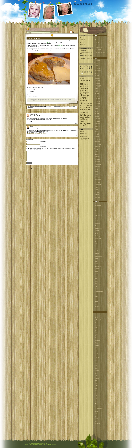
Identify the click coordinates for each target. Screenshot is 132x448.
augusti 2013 (97, 126)
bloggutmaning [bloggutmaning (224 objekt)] (85, 80)
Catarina (96, 218)
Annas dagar (97, 208)
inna (74, 40)
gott (48, 99)
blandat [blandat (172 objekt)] (82, 78)
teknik (96, 401)
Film (95, 41)
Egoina (96, 226)
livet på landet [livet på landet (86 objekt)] (88, 103)
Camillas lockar (98, 217)
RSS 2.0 (52, 106)
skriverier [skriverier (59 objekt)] (81, 110)
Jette (96, 248)
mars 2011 (97, 174)
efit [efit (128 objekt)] (91, 82)
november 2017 (98, 68)
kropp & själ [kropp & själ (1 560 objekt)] (85, 96)
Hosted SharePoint (52, 444)
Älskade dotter (97, 307)
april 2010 (97, 192)
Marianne (96, 271)
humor (96, 347)
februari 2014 (97, 116)
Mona (96, 278)
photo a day (97, 378)
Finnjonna (97, 230)
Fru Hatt (96, 233)
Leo (95, 260)
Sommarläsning (99, 47)
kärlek (96, 362)
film (95, 335)
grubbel (96, 343)
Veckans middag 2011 (100, 54)
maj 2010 (96, 191)
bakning (96, 315)
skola (96, 388)
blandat (96, 317)
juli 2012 (96, 148)
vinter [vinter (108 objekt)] (81, 126)
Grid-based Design (84, 139)
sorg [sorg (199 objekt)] (87, 112)
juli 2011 (96, 167)
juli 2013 (96, 128)
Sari (95, 289)
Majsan (96, 263)
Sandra (96, 288)
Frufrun (96, 235)
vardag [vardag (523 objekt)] (83, 121)
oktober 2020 (97, 60)
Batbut (96, 212)
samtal (96, 381)
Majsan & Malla (98, 264)
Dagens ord (97, 324)
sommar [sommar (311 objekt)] (83, 112)
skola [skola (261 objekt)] (89, 109)
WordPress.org (83, 136)
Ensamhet (82, 44)
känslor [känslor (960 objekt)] (83, 100)
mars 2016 (97, 76)
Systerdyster (97, 298)
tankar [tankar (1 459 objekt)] (83, 114)
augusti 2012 (97, 146)
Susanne (96, 296)
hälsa (96, 348)
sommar (96, 391)
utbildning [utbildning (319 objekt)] (83, 119)
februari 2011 (97, 176)
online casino (97, 376)
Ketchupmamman (98, 256)
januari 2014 (97, 118)
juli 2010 (96, 187)
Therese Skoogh (33, 114)
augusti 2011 (97, 166)
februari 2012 (97, 156)
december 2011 (98, 159)
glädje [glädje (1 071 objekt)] (83, 90)
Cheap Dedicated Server (35, 444)
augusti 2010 (97, 186)
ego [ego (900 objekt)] (81, 84)
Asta (95, 210)
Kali (95, 251)
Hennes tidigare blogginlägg (44, 42)
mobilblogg (97, 370)
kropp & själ (52, 99)
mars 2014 (97, 114)
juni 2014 (96, 109)
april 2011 (97, 172)
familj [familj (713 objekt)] (82, 86)
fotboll (46, 99)
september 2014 (98, 105)
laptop (56, 99)
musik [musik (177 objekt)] (90, 105)
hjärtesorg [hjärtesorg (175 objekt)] (83, 93)
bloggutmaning (98, 319)
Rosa (96, 286)
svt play (38, 100)
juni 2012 (96, 149)
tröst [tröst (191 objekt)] (84, 117)
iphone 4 (96, 350)
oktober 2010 (97, 182)
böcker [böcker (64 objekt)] (88, 81)
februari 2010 (97, 195)
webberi (96, 419)
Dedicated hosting (44, 444)
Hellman (96, 240)
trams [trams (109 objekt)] (81, 117)
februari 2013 (97, 136)
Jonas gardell (97, 250)
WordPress (46, 443)
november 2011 (98, 161)
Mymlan (96, 281)
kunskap (96, 358)
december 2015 (98, 81)
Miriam (96, 276)
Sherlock (60, 45)
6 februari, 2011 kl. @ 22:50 (35, 115)
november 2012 (98, 141)
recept (96, 380)
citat (95, 322)
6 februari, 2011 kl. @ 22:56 (35, 128)
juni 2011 (96, 169)
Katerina (96, 255)
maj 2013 (96, 131)
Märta (96, 283)
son (36, 100)
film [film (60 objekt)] (85, 86)
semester (96, 383)
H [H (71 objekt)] (86, 91)
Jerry (96, 246)
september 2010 (98, 184)
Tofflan (43, 100)
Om (95, 37)
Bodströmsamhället (98, 215)
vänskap (96, 418)
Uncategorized (98, 406)
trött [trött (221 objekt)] (87, 117)
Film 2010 (98, 44)
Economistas (97, 223)
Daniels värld (97, 221)
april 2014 (97, 113)
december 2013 (98, 119)
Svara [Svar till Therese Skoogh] (76, 123)
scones (30, 100)
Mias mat (96, 273)
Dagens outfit (97, 325)
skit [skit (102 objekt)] (86, 109)
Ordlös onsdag (98, 49)
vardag (96, 413)
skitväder (96, 386)
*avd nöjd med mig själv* (100, 314)
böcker (96, 320)
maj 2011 (96, 171)
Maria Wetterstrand (98, 269)
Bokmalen (97, 46)
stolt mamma (97, 396)
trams (96, 403)
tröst (95, 405)
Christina (96, 220)
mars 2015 (97, 95)
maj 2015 (96, 91)
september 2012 (98, 144)
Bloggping (97, 213)
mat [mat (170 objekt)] (87, 105)
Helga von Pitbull (98, 238)
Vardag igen (82, 39)
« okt (82, 73)
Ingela (96, 243)
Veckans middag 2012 (100, 52)
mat (35, 99)
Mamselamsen (98, 266)
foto (95, 337)
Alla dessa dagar (98, 205)
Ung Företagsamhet (99, 408)
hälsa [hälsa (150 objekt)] (87, 93)
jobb (95, 355)
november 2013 (98, 121)
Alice (96, 203)
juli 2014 (96, 108)
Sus (95, 294)
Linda (96, 261)
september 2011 (98, 164)
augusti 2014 (97, 106)
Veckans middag (98, 50)
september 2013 (98, 124)
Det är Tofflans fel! (34, 38)
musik (96, 371)
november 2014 (98, 101)
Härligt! (74, 168)
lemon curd (66, 99)
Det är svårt (82, 42)
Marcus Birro (97, 268)
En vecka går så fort (84, 41)
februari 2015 (97, 96)
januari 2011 (97, 177)
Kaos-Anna (97, 253)
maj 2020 (96, 65)
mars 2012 (97, 154)
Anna (96, 207)
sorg (95, 393)
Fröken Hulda (97, 236)
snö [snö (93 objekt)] (84, 110)
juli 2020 (96, 62)
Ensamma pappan (98, 228)
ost (70, 99)
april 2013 (97, 133)
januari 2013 (97, 138)
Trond (96, 304)
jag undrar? (97, 353)
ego (95, 330)
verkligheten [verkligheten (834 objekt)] (85, 123)
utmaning (96, 411)
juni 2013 (96, 129)
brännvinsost (42, 99)
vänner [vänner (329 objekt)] (85, 126)
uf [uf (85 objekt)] (89, 117)
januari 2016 (97, 80)
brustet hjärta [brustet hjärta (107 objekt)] (83, 82)
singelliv (96, 385)
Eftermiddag (29, 168)
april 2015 (97, 93)
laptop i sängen (60, 99)
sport (96, 395)
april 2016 (97, 75)
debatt (96, 327)
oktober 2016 (97, 72)
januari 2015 (97, 98)
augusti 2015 (97, 86)
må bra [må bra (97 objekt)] (81, 107)
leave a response (63, 106)
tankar (96, 400)
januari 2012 (97, 158)
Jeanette (96, 245)
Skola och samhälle (99, 291)
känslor (96, 360)
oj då (96, 375)
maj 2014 (96, 111)
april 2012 (97, 153)
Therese (96, 301)
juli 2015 (96, 88)
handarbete (97, 345)
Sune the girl (97, 293)
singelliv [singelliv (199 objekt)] (82, 109)
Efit (95, 39)
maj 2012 (96, 151)
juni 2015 (96, 90)
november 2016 (98, 70)
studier (96, 398)
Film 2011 (98, 42)
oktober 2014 (97, 103)
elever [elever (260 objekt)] (86, 84)
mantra (96, 365)
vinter (96, 416)
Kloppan (96, 258)
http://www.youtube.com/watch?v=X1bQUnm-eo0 (37, 133)
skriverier (96, 390)
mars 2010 (97, 194)
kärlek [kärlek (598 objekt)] (82, 103)
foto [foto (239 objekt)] (87, 86)
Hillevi (96, 241)
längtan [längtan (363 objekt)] (82, 105)
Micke (96, 274)
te (40, 100)
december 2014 (98, 100)
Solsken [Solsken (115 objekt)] (88, 110)
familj (96, 333)
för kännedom (97, 340)
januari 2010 (97, 197)
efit (95, 329)
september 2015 (98, 85)
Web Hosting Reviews (84, 138)
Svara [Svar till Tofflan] (76, 135)
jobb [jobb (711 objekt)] (82, 95)
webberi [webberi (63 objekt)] (90, 125)
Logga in (82, 131)
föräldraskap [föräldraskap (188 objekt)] (84, 88)
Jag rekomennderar (99, 352)
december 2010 (98, 179)
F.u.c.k (96, 332)
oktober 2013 (97, 123)
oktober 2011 (97, 162)
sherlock (33, 100)
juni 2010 (96, 189)
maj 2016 (96, 73)
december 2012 (98, 139)
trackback (70, 106)
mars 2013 (97, 134)
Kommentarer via (85, 134)
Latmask (96, 363)
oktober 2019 (97, 67)
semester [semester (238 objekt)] (86, 107)
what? (96, 421)
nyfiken (96, 373)
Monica (96, 279)
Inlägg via (83, 133)
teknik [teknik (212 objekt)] (89, 115)
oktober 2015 (97, 83)
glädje (96, 342)
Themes (96, 299)
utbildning (96, 410)
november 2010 (98, 181)
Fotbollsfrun (97, 231)
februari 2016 (97, 78)
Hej (81, 37)
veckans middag (98, 415)
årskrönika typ (97, 423)
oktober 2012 (97, 143)
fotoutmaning (97, 338)
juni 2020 (96, 63)
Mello (96, 368)
